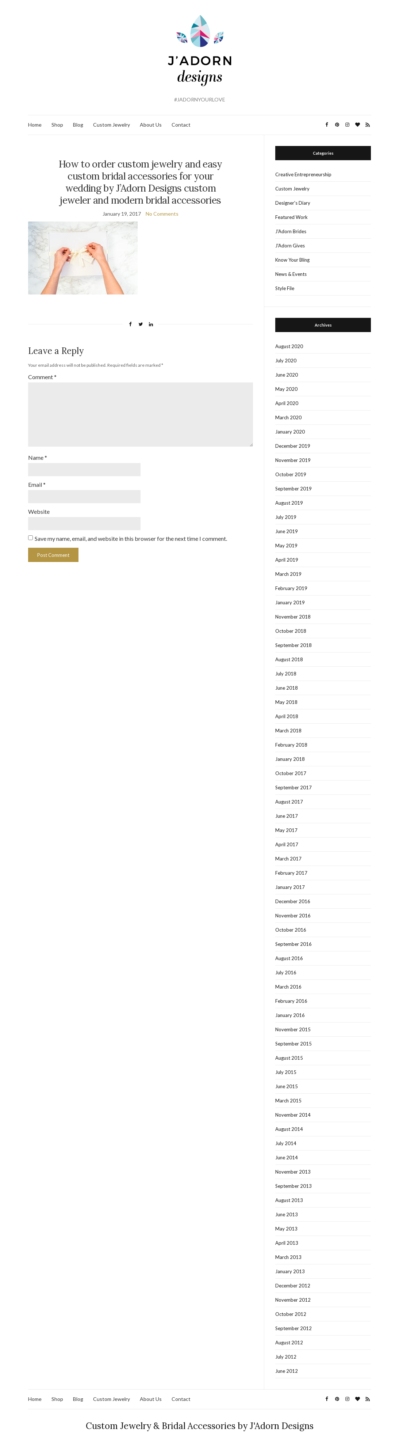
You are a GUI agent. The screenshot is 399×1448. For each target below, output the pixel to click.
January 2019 (290, 602)
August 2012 (289, 1342)
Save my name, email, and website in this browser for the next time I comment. (131, 534)
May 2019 (286, 545)
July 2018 (285, 674)
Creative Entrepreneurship (303, 174)
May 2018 (286, 702)
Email (37, 481)
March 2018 (288, 730)
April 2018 (286, 716)
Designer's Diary (292, 203)
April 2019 (286, 560)
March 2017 (288, 859)
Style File (284, 288)
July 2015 (285, 1072)
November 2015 (293, 1029)
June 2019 (286, 531)
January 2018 (290, 759)
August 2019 (289, 503)
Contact (181, 125)
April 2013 (286, 1243)
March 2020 (288, 417)
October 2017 (290, 773)
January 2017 (290, 887)
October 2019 (290, 474)
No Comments (162, 214)
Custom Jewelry (111, 125)
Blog (78, 125)
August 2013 (289, 1200)
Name (37, 454)
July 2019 (285, 517)
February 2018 (291, 745)
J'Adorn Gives (290, 246)
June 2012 (286, 1371)
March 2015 (288, 1101)
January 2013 (290, 1271)
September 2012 (293, 1328)
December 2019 (292, 446)
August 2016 (289, 958)
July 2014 (285, 1143)
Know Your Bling (292, 260)
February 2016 (291, 1001)
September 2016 (293, 944)
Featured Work (291, 217)
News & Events (291, 274)
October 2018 (290, 631)
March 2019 (288, 574)
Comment (42, 376)
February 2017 (291, 873)
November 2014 (293, 1115)
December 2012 (292, 1286)
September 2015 (293, 1044)
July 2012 (285, 1357)
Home (35, 125)
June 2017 (286, 816)
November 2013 (293, 1172)
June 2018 (286, 688)
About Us (151, 125)
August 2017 (289, 802)
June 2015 (286, 1086)
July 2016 (285, 972)
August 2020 (289, 346)
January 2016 (290, 1015)
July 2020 (285, 360)
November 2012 (293, 1300)
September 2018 (293, 645)
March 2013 (288, 1257)
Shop (57, 125)
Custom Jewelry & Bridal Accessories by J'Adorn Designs (200, 1426)
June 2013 (286, 1214)
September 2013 (293, 1186)
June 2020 (286, 375)
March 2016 (288, 987)
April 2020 (286, 403)
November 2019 (293, 460)
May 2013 (286, 1229)
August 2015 (289, 1058)
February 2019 (291, 588)
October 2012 (290, 1314)
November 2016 (293, 916)
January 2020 (290, 432)
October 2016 (290, 930)
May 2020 (286, 389)
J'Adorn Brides (290, 231)
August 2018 (289, 659)
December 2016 (292, 901)
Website (39, 507)
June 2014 (286, 1157)
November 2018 (293, 617)
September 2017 (293, 787)
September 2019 (293, 489)
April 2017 (286, 844)
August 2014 (289, 1129)
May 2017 (286, 830)
